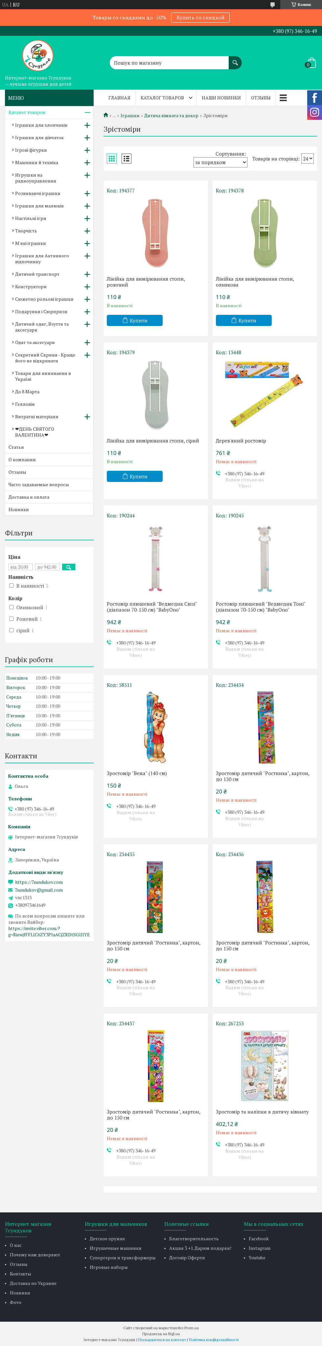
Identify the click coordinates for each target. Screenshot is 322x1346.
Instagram (259, 1248)
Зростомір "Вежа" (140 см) (137, 773)
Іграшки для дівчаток (39, 137)
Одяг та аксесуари (35, 342)
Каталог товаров (162, 98)
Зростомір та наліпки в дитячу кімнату (262, 1112)
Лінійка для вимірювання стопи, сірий (153, 441)
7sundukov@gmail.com (39, 890)
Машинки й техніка (36, 162)
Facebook (259, 1238)
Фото (15, 1302)
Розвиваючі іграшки (37, 193)
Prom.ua (191, 1327)
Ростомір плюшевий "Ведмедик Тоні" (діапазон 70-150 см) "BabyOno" (260, 607)
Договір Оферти (187, 1257)
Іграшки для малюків (39, 206)
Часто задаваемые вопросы (39, 484)
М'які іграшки (30, 243)
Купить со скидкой (200, 17)
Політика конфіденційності (214, 1339)
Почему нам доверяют (35, 1254)
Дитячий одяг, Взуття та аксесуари (42, 327)
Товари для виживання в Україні (43, 376)
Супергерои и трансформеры (123, 1257)
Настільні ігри (30, 218)
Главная (119, 98)
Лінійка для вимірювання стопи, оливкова (255, 282)
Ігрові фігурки (31, 150)
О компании (22, 459)
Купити (139, 320)
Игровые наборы (109, 1267)
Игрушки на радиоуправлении (35, 178)
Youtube (257, 1257)
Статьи (16, 447)
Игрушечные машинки (116, 1248)
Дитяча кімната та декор (171, 116)
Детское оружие (107, 1238)
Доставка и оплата (29, 497)
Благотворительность (194, 1238)
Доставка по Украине (33, 1283)
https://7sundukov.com (39, 882)
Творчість (26, 231)
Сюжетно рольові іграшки (44, 299)
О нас (16, 1245)
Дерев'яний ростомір (241, 441)
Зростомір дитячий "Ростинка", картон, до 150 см (262, 776)
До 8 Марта (27, 391)
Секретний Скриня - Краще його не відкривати (45, 358)
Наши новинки (221, 98)
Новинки (19, 509)
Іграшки (130, 116)
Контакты (20, 1273)
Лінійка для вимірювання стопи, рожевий (146, 282)
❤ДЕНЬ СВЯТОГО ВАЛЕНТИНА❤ (34, 432)
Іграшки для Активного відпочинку (42, 258)
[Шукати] (235, 59)
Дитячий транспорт (37, 274)
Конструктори (31, 286)
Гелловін (25, 404)
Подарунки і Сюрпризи (41, 311)
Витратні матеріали (36, 416)
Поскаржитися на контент (162, 1339)
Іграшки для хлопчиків (41, 125)
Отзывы (261, 98)
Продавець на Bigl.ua (161, 1333)
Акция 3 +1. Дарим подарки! (200, 1248)
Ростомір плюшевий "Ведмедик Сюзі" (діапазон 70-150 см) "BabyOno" (152, 607)
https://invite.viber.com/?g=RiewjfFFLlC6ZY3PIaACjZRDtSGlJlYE (49, 931)
